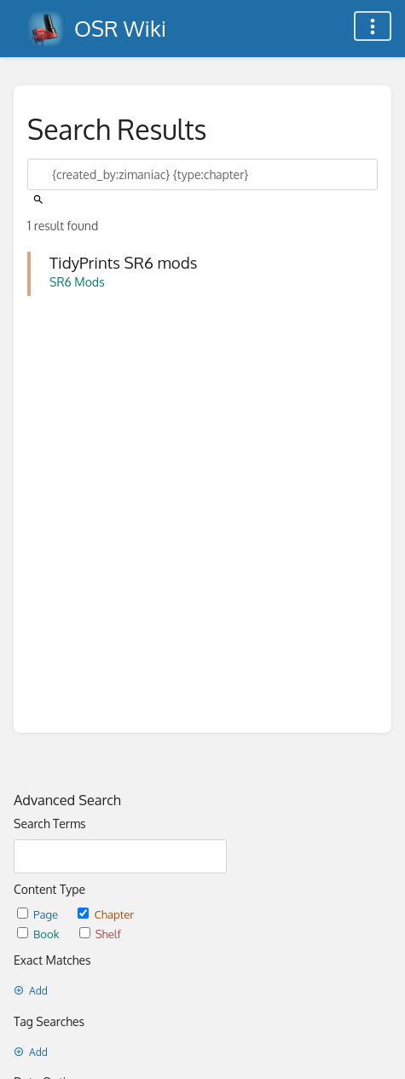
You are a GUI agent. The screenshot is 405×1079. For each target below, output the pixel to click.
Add (31, 990)
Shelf (100, 933)
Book (39, 933)
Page (39, 914)
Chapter (106, 914)
